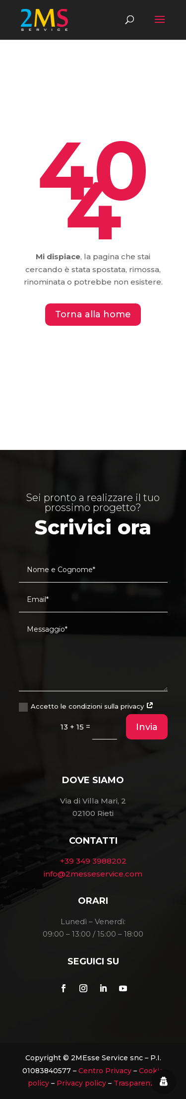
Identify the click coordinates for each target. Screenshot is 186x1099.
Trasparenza (136, 1083)
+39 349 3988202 (93, 861)
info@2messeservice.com (93, 874)
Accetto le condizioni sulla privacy (86, 707)
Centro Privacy (104, 1070)
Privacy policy (81, 1083)
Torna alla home (93, 314)
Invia (147, 727)
